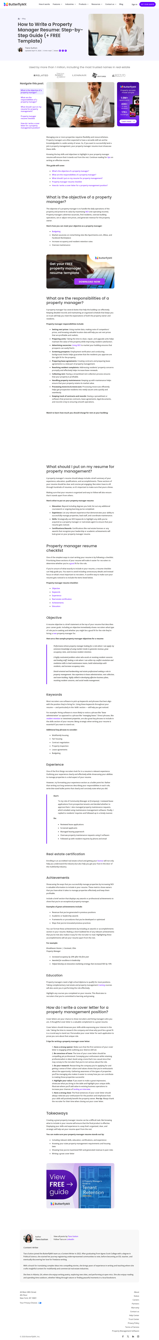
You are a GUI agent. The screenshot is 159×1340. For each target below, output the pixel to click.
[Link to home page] (19, 19)
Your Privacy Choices (30, 1303)
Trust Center (134, 1319)
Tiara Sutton (73, 1236)
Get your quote (147, 4)
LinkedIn (70, 1239)
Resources (96, 5)
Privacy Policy (133, 1323)
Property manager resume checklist (67, 182)
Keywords (56, 592)
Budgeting (56, 231)
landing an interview (81, 1089)
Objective (56, 588)
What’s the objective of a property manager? (70, 171)
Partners (135, 1303)
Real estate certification (62, 599)
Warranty (135, 1307)
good (72, 563)
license (100, 861)
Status (136, 1296)
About (136, 1292)
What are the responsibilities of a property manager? (74, 175)
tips (109, 157)
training (101, 985)
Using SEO (76, 345)
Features (56, 5)
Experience (56, 595)
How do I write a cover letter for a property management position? (80, 185)
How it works (44, 5)
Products (83, 5)
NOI (87, 211)
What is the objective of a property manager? (31, 91)
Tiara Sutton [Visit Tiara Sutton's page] (31, 48)
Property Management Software (125, 1331)
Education (56, 606)
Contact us (110, 5)
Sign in (134, 5)
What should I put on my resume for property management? (77, 178)
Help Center (134, 1315)
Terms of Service (132, 1327)
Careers (136, 1300)
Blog (121, 5)
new (55, 633)
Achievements (58, 603)
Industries (69, 5)
